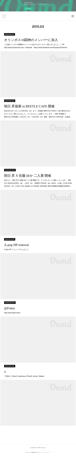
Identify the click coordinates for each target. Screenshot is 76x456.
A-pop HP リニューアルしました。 (17, 249)
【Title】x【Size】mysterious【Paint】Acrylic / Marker (24, 376)
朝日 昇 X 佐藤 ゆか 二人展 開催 (27, 175)
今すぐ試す (28, 8)
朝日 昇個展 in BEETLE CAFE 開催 (29, 106)
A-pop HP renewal (16, 245)
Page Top (38, 439)
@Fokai (9, 308)
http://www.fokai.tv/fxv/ (12, 313)
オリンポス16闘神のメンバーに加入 (31, 40)
